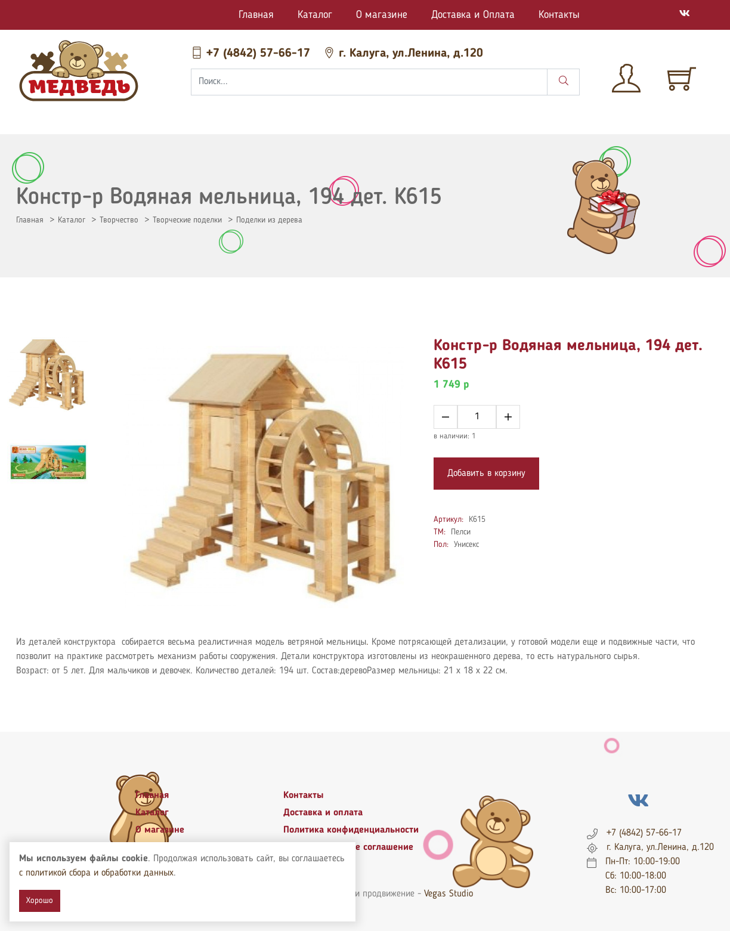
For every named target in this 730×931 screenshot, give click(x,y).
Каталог (315, 15)
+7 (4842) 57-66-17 (252, 54)
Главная (256, 15)
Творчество (119, 220)
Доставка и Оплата (473, 15)
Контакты (559, 15)
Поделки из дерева (269, 220)
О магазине (381, 15)
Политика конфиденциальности (351, 830)
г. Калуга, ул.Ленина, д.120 (403, 54)
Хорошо (39, 900)
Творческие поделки (187, 220)
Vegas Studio (448, 894)
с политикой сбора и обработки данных (96, 873)
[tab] (47, 374)
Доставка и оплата (323, 813)
